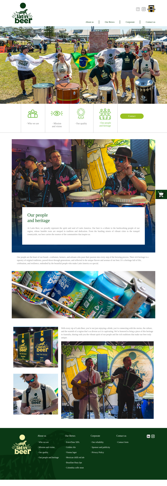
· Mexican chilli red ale (76, 463)
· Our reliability (99, 448)
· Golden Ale (71, 453)
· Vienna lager (72, 458)
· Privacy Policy (100, 458)
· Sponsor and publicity (104, 453)
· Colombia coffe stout (76, 474)
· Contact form (127, 448)
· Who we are (42, 448)
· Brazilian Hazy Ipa (75, 469)
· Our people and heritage (48, 463)
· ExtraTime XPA (73, 448)
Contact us (149, 22)
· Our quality (41, 458)
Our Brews (103, 22)
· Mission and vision (45, 453)
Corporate (126, 22)
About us (80, 22)
